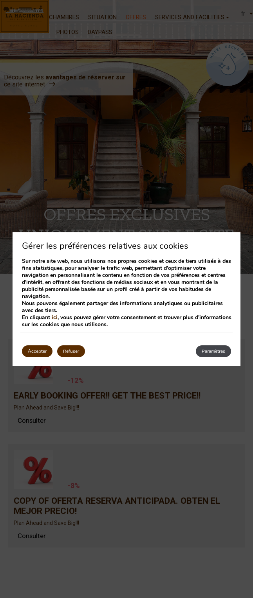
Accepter (37, 351)
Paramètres (213, 351)
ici (55, 317)
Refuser (71, 351)
